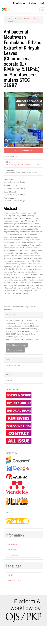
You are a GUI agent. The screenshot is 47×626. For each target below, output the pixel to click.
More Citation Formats (16, 345)
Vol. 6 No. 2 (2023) (30, 18)
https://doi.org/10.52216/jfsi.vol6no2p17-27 (22, 165)
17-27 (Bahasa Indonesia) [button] (23, 151)
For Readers (12, 544)
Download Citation (15, 350)
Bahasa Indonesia (14, 580)
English (10, 575)
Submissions (19, 3)
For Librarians (13, 555)
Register (32, 3)
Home (8, 18)
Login (42, 3)
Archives (16, 18)
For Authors (12, 549)
